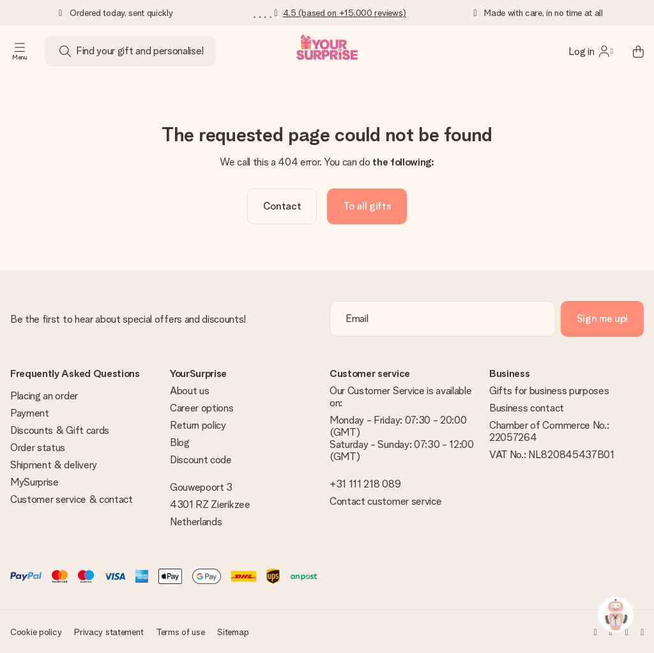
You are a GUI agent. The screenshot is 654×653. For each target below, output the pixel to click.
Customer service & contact (71, 499)
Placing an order (44, 396)
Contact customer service (385, 501)
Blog (180, 442)
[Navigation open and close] (19, 51)
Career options (202, 408)
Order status (37, 448)
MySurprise (34, 482)
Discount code (201, 460)
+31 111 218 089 (365, 484)
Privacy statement (108, 632)
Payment (29, 413)
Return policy (198, 425)
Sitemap (232, 632)
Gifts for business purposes (549, 391)
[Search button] (65, 51)
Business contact (526, 408)
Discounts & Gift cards (59, 430)
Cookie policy (35, 632)
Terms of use (180, 632)
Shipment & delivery (53, 465)
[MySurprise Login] (590, 51)
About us (189, 391)
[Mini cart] (631, 51)
